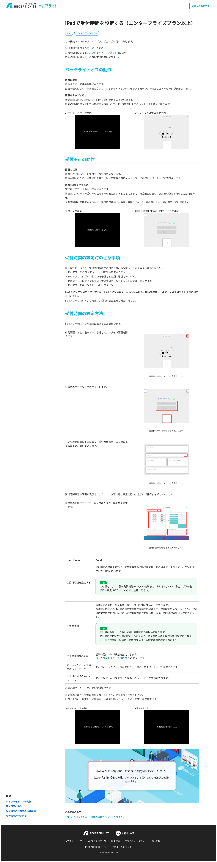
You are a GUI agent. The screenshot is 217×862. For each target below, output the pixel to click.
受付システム (80, 817)
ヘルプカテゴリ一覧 (96, 841)
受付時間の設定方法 (16, 815)
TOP (67, 817)
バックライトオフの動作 (18, 801)
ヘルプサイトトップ (72, 841)
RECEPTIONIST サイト (96, 846)
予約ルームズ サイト (122, 846)
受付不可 (114, 52)
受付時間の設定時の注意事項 (21, 811)
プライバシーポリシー (135, 841)
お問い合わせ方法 (200, 6)
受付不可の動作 (14, 806)
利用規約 (115, 841)
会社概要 (155, 841)
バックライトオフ (98, 52)
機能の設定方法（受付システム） (108, 817)
